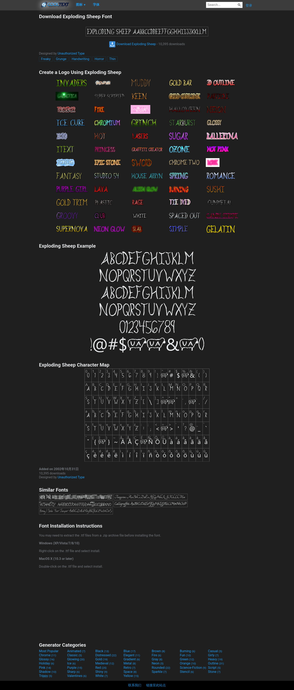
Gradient (132, 659)
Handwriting (80, 59)
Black (102, 651)
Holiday (46, 663)
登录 (249, 5)
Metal (130, 663)
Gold (101, 659)
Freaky (46, 59)
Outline (216, 663)
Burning (187, 651)
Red (101, 668)
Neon (158, 663)
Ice (71, 663)
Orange (188, 663)
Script (214, 668)
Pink (45, 668)
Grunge (61, 59)
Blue (130, 651)
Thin (112, 59)
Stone (214, 672)
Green (187, 659)
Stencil (187, 672)
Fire (156, 655)
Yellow (131, 676)
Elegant (132, 655)
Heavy (215, 659)
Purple (74, 668)
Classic (74, 655)
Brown (158, 651)
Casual (215, 651)
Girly (213, 655)
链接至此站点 (156, 685)
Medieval (104, 663)
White (101, 676)
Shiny (101, 672)
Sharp (73, 672)
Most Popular (49, 651)
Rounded (161, 668)
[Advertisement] (19, 74)
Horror (99, 59)
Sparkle (159, 672)
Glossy (47, 659)
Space (130, 672)
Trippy (45, 676)
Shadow (47, 672)
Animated (76, 651)
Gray (157, 659)
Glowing (76, 659)
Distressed (105, 655)
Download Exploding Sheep (132, 44)
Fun (185, 655)
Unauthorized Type (71, 53)
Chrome (47, 655)
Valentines (77, 676)
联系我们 (134, 685)
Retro (129, 668)
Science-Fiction (193, 668)
